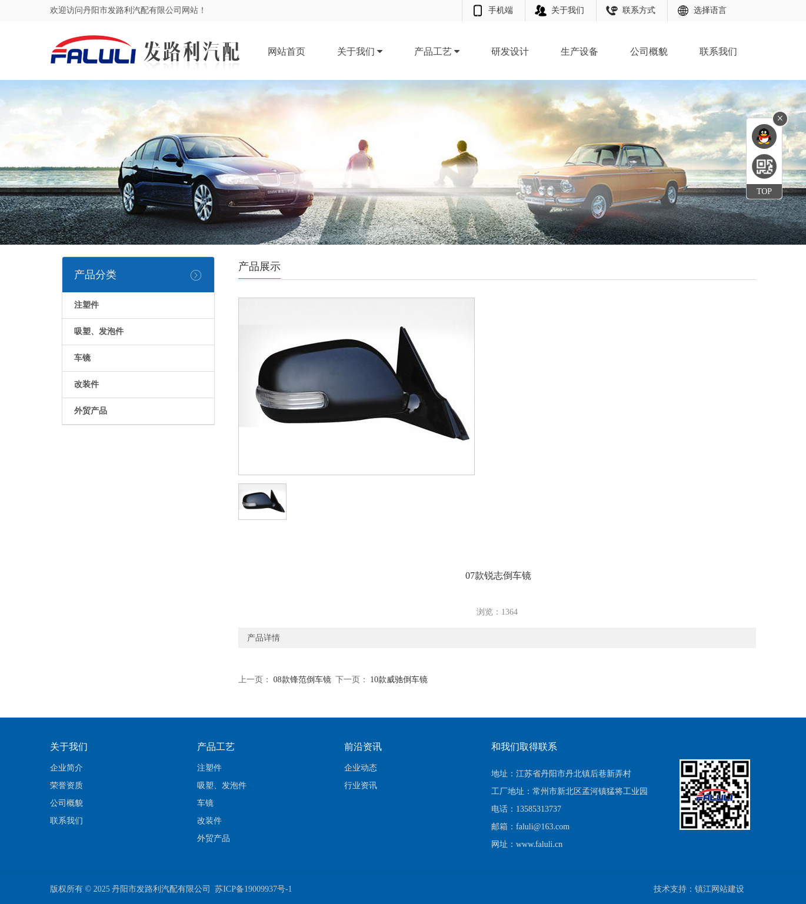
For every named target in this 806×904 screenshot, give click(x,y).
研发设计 (510, 51)
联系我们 (718, 51)
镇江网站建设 (719, 889)
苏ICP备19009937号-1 (253, 889)
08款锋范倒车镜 (301, 679)
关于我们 (567, 10)
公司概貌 (649, 51)
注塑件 (209, 767)
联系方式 (638, 10)
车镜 (205, 803)
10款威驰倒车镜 (398, 679)
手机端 (500, 10)
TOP (764, 191)
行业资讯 (360, 785)
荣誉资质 (66, 785)
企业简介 (66, 767)
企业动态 (360, 767)
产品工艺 (436, 51)
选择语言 (710, 10)
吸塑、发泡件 (222, 785)
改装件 (209, 820)
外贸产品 (213, 838)
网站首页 (286, 51)
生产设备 (579, 51)
